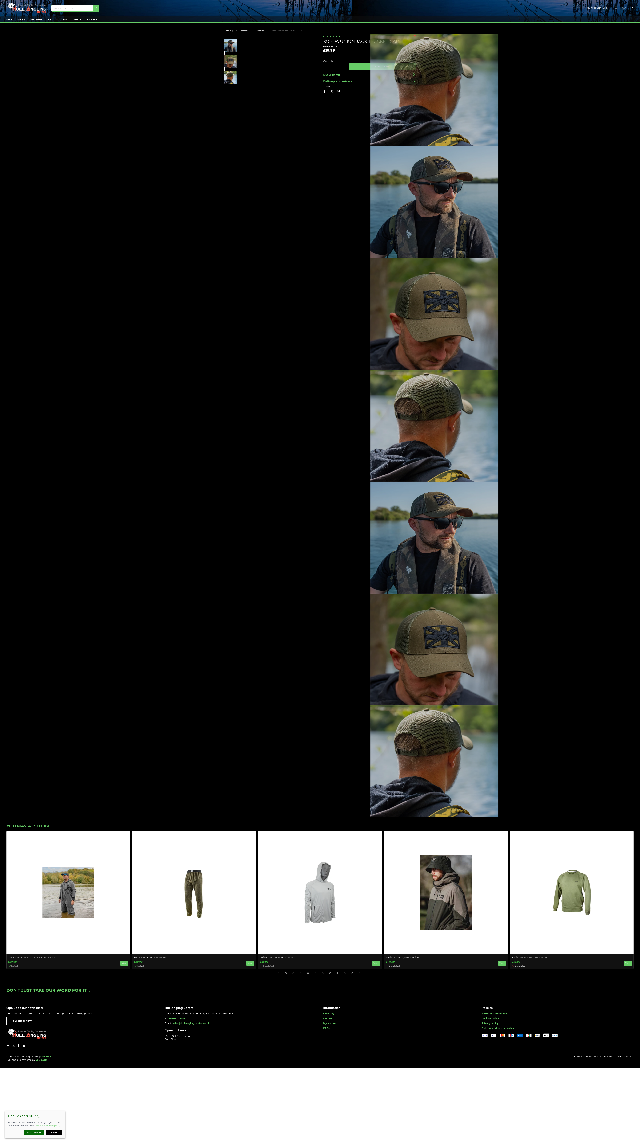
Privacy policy (490, 1023)
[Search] (75, 8)
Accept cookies (34, 1132)
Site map (45, 1056)
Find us (327, 1018)
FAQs (326, 1028)
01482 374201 (177, 1018)
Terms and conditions (495, 1013)
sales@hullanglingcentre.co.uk (191, 1023)
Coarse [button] (21, 19)
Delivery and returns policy (498, 1028)
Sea (49, 19)
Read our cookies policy (48, 1125)
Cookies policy (490, 1018)
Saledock (41, 1059)
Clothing (61, 19)
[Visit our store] (616, 8)
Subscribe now (22, 1021)
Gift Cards (92, 19)
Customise (54, 1132)
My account (330, 1023)
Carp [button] (9, 19)
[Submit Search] (96, 8)
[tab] (278, 973)
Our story (328, 1013)
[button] (624, 8)
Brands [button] (76, 19)
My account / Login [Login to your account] (598, 8)
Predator (36, 19)
